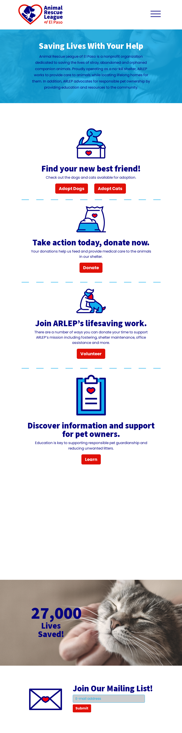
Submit (81, 708)
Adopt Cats (110, 189)
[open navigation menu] (156, 15)
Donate (91, 268)
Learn (91, 459)
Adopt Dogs (71, 189)
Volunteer (91, 354)
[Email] (109, 699)
